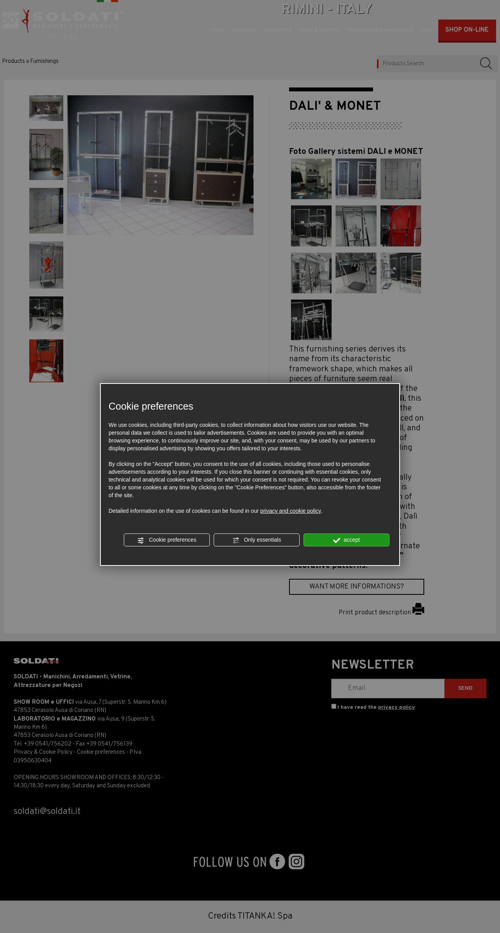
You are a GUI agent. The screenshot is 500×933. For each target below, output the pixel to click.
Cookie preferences (166, 540)
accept (346, 540)
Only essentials (256, 540)
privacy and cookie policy (290, 511)
